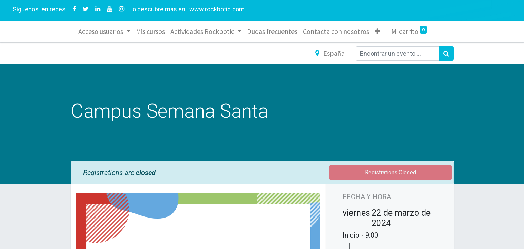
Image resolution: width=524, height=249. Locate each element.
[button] (378, 31)
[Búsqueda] (446, 53)
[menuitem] (151, 31)
